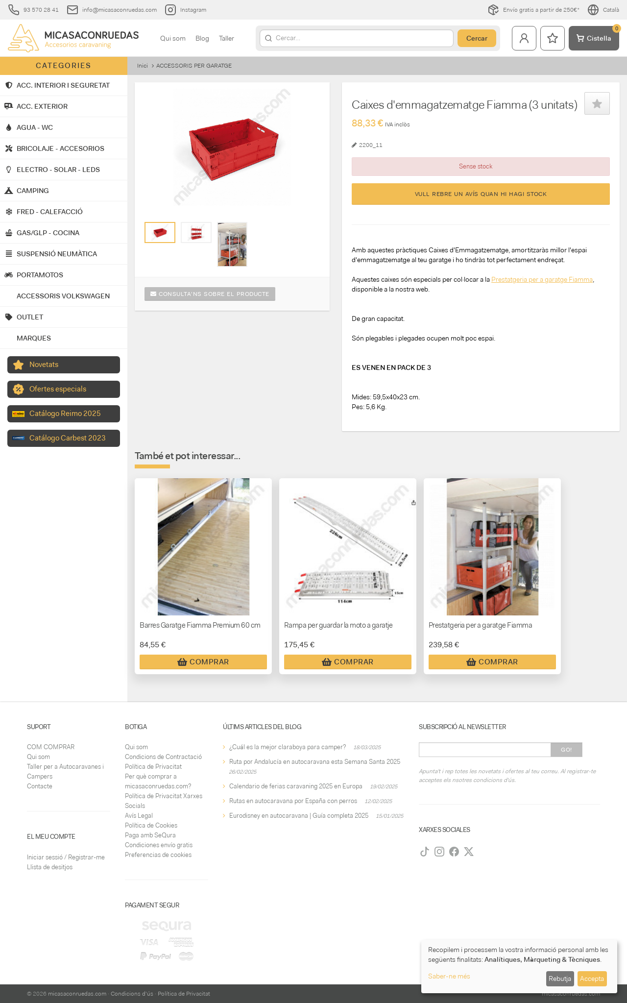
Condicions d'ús (132, 994)
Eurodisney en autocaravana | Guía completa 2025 (298, 815)
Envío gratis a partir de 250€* (533, 10)
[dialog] (519, 966)
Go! (566, 750)
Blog (202, 38)
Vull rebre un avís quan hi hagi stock (481, 194)
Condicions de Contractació (163, 757)
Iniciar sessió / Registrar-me (66, 857)
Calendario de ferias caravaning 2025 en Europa (295, 786)
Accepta (592, 978)
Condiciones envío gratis (159, 845)
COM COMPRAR (50, 747)
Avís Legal (139, 815)
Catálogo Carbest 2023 (67, 438)
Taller (226, 38)
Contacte (39, 786)
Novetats (43, 364)
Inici (142, 66)
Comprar (203, 662)
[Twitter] (469, 851)
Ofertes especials (57, 389)
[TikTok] (425, 851)
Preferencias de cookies (158, 855)
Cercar (476, 38)
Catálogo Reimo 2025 (65, 413)
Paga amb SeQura (150, 835)
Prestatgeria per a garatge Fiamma (542, 279)
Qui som (173, 38)
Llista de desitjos (49, 867)
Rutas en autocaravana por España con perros (293, 801)
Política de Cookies (151, 825)
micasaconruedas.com (77, 994)
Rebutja (560, 978)
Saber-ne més (449, 976)
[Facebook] (454, 851)
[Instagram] (439, 851)
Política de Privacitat (153, 766)
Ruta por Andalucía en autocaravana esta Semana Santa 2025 (314, 762)
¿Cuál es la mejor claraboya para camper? (287, 747)
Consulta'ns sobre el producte (209, 294)
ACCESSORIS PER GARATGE (194, 66)
